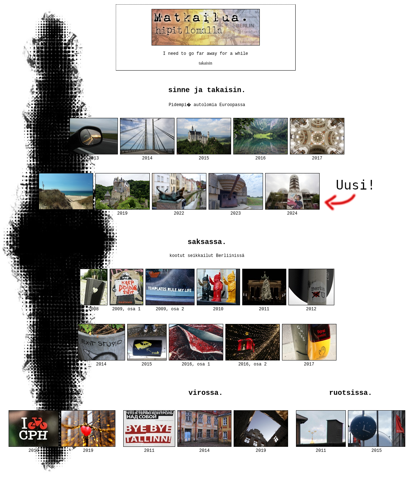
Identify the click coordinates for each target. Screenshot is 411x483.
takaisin (205, 64)
